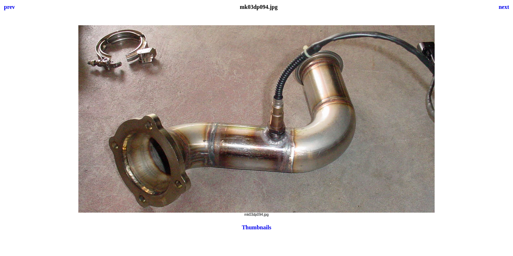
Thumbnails (256, 227)
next (504, 7)
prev (9, 7)
